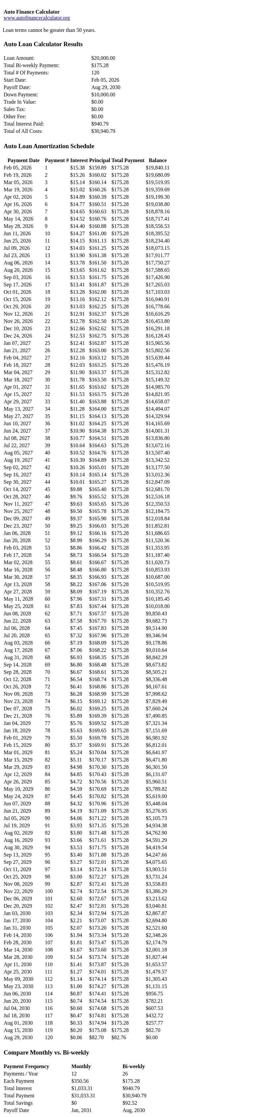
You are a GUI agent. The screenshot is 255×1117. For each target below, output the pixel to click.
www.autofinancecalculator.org (37, 18)
